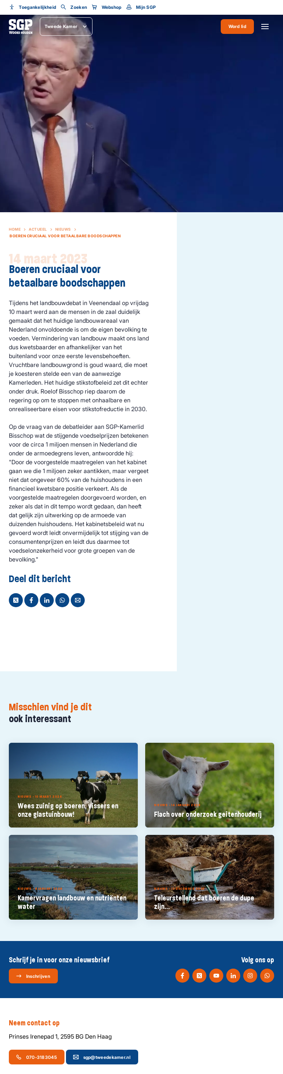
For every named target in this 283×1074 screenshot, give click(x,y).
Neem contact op (38, 1023)
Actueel (38, 229)
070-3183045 (36, 1057)
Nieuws (63, 229)
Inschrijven (33, 976)
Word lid (237, 26)
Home (15, 229)
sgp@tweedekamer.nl (101, 1057)
